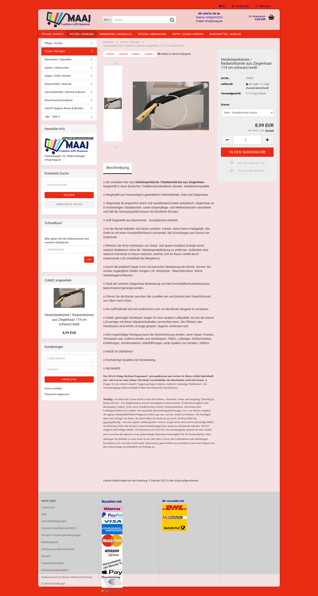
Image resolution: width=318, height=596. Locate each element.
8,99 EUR (69, 335)
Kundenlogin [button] (240, 6)
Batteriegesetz (49, 544)
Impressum (48, 509)
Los (89, 261)
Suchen (69, 197)
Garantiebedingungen (53, 523)
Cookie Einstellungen (53, 585)
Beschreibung (117, 169)
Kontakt (45, 558)
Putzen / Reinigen (82, 34)
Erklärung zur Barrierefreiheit (57, 551)
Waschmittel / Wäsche (225, 34)
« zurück (123, 55)
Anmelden (69, 381)
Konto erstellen (53, 390)
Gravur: (225, 106)
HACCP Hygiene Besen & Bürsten (64, 110)
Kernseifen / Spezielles (116, 34)
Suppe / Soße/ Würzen (187, 34)
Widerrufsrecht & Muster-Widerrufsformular (66, 579)
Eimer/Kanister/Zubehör (59, 102)
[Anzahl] (247, 142)
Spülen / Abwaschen (152, 34)
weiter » (136, 55)
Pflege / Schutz (52, 34)
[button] (222, 6)
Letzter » (149, 55)
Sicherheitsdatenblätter (55, 572)
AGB (43, 516)
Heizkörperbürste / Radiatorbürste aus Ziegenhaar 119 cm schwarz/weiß (69, 321)
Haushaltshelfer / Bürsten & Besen (65, 94)
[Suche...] (107, 19)
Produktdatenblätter (52, 565)
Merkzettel (263, 6)
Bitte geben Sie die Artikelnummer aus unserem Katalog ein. (67, 242)
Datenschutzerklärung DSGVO (59, 530)
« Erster (109, 55)
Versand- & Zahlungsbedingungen (61, 537)
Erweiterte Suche (69, 206)
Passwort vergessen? (57, 396)
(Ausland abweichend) (257, 90)
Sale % (52, 118)
